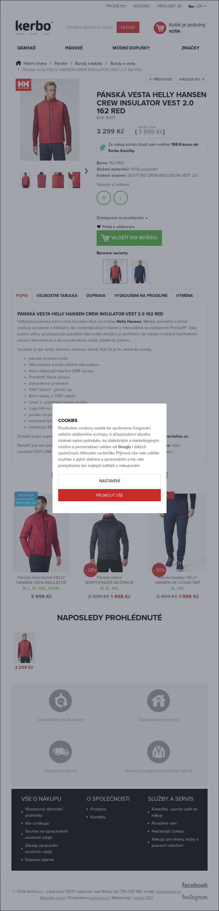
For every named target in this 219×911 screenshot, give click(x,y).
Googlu (124, 446)
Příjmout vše (109, 495)
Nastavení (109, 481)
